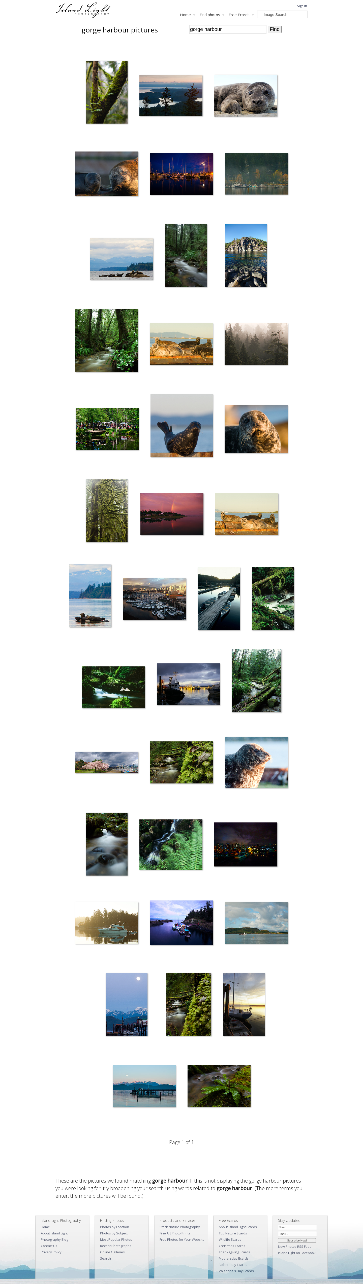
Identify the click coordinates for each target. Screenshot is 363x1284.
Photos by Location (114, 1227)
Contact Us (49, 1245)
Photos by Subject (114, 1233)
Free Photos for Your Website (182, 1239)
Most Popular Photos (116, 1239)
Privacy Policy (51, 1252)
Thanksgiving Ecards (234, 1252)
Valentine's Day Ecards (236, 1271)
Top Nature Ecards (233, 1233)
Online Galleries (112, 1252)
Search (105, 1258)
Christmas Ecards (232, 1245)
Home (185, 14)
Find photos (210, 14)
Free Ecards (239, 14)
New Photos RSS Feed (295, 1246)
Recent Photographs (115, 1245)
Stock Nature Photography (180, 1227)
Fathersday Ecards (233, 1264)
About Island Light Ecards (238, 1227)
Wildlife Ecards (230, 1239)
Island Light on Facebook (297, 1253)
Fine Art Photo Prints (175, 1233)
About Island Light (54, 1233)
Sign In (302, 6)
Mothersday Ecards (234, 1258)
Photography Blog (54, 1239)
